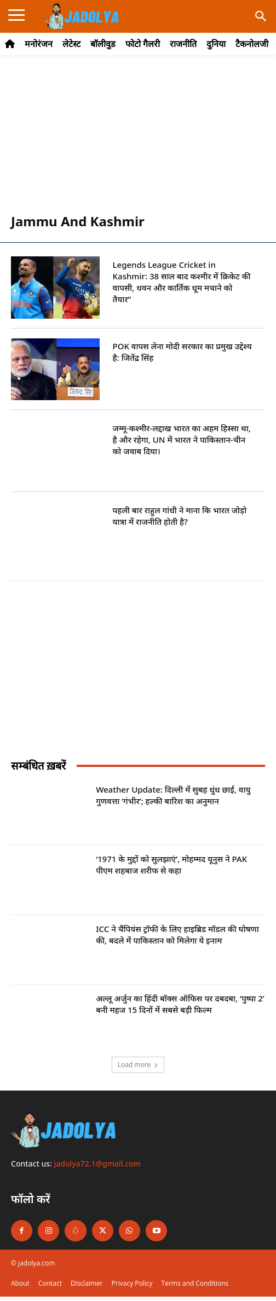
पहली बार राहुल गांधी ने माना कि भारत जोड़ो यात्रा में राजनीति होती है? (180, 516)
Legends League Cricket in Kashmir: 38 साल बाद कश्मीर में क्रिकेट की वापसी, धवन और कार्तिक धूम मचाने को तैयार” (182, 281)
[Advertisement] (138, 140)
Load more (138, 1064)
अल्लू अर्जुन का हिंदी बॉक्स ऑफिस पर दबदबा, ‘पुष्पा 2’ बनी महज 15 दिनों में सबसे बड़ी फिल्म (180, 1004)
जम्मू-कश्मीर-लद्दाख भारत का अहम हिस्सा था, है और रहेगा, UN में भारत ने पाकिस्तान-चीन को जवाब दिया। (182, 439)
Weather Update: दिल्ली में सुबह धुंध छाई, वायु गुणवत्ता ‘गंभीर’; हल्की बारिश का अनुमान (173, 795)
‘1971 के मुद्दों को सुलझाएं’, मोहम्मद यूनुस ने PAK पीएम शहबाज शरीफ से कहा (171, 864)
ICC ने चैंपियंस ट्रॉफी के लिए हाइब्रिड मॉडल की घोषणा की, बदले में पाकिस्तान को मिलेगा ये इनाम (177, 934)
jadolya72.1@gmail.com (97, 1163)
